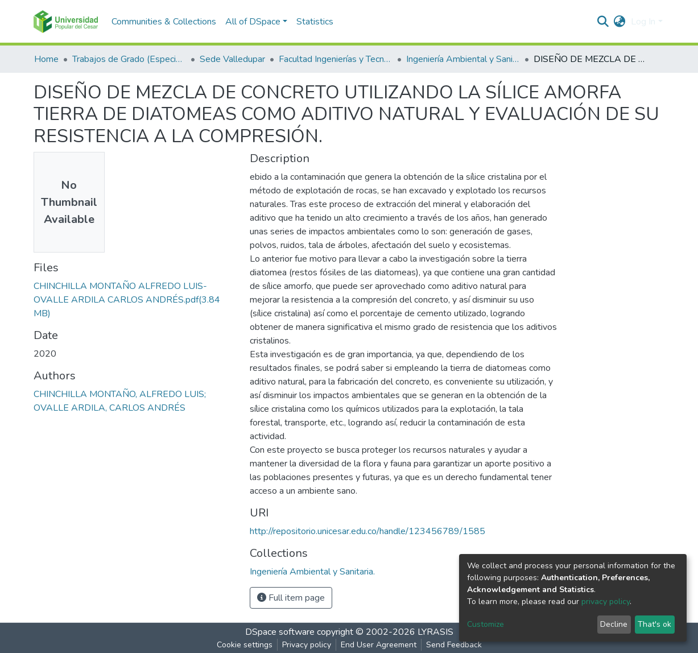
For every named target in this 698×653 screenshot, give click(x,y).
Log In (643, 21)
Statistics (314, 21)
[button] (619, 21)
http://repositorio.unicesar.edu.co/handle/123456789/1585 (367, 531)
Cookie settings (244, 644)
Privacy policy (306, 644)
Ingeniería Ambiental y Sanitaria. (463, 59)
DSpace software (280, 632)
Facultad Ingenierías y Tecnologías (336, 59)
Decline (613, 624)
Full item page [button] (291, 598)
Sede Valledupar (232, 59)
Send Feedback (454, 644)
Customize (485, 624)
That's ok (654, 624)
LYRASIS (435, 632)
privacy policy (605, 601)
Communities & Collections (163, 21)
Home (46, 59)
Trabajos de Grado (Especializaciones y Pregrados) (129, 59)
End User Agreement (378, 644)
